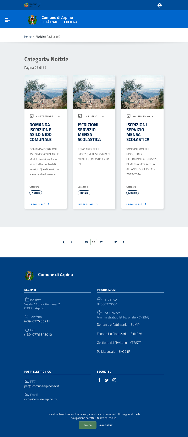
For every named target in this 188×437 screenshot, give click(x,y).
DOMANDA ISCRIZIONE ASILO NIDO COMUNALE (40, 131)
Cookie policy (105, 425)
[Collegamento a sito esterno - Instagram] (114, 379)
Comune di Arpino (59, 18)
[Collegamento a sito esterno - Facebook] (99, 379)
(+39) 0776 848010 (38, 335)
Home (28, 36)
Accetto (88, 425)
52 (116, 242)
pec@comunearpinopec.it (41, 386)
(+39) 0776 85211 (37, 321)
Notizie (36, 192)
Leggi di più (39, 204)
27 (101, 242)
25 (86, 242)
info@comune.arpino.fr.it (41, 399)
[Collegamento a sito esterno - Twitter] (106, 379)
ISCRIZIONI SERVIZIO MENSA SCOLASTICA (89, 131)
